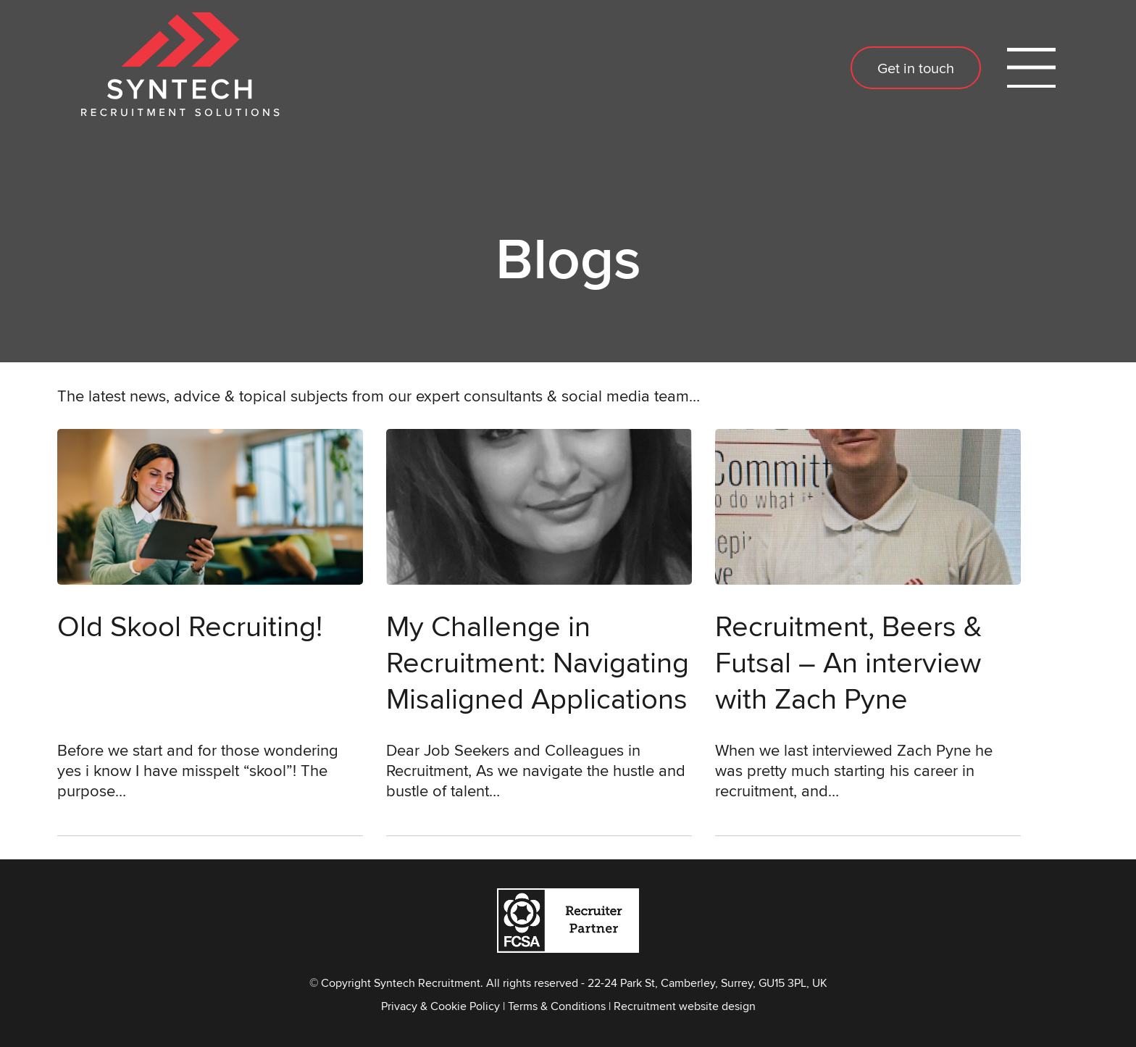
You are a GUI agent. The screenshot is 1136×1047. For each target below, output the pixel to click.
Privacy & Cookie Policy (440, 1006)
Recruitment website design (685, 1006)
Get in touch (915, 67)
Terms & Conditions (557, 1006)
